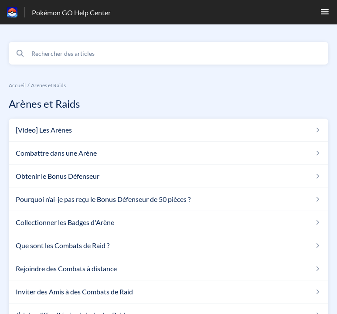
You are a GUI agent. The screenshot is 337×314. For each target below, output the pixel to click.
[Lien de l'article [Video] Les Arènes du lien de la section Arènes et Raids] (168, 130)
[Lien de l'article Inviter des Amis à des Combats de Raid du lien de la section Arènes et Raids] (168, 292)
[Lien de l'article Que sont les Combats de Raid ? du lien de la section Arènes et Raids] (168, 245)
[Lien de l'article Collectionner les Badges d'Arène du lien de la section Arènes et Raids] (168, 222)
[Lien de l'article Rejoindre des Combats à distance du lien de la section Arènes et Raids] (168, 268)
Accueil (17, 85)
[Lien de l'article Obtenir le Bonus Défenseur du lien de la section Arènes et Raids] (168, 176)
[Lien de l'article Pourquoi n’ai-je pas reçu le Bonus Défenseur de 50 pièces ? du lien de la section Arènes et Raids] (168, 199)
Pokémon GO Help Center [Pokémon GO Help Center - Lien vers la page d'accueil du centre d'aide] (71, 12)
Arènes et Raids (48, 85)
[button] (325, 14)
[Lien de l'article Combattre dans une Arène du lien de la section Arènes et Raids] (168, 153)
